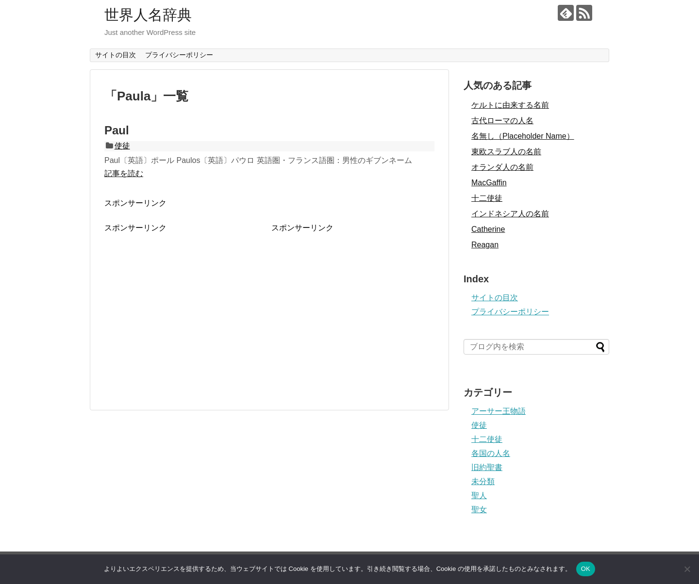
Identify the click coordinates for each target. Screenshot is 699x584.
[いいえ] (687, 569)
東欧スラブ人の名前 (506, 151)
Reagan (485, 245)
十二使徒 (486, 198)
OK (585, 568)
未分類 (483, 481)
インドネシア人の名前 (510, 214)
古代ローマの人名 (502, 120)
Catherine (488, 229)
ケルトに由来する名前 (510, 105)
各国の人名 (490, 453)
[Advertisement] (185, 301)
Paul (116, 130)
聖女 (479, 509)
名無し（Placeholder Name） (522, 136)
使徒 (122, 146)
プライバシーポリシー (179, 55)
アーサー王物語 (498, 411)
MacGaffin (489, 182)
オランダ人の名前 (502, 167)
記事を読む (123, 173)
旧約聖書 (486, 467)
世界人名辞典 (148, 15)
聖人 (479, 495)
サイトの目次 (115, 55)
